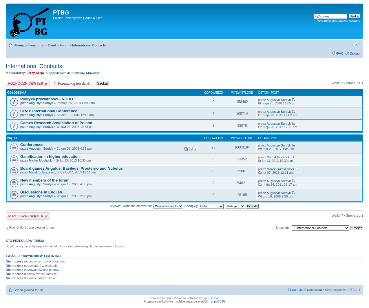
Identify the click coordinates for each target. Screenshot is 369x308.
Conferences (31, 144)
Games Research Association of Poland (56, 123)
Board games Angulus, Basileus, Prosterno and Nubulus (71, 168)
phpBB (170, 298)
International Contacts (89, 45)
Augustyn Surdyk (58, 73)
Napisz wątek (28, 83)
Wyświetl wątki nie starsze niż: (146, 206)
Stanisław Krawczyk (86, 73)
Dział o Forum (59, 45)
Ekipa (292, 289)
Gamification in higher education (50, 156)
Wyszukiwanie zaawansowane (338, 20)
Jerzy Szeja (35, 73)
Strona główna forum (29, 45)
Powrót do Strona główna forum (31, 227)
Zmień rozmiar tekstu (356, 44)
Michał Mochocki (40, 160)
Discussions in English (41, 192)
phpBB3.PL (218, 301)
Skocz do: (283, 227)
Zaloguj (355, 53)
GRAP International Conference (48, 111)
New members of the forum (45, 180)
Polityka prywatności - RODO (46, 99)
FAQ (340, 53)
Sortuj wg (204, 206)
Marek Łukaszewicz (43, 172)
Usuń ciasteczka (310, 289)
